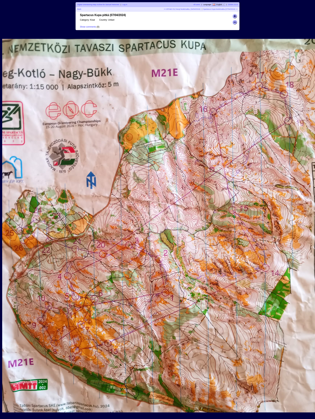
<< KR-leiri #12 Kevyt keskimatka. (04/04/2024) (182, 9)
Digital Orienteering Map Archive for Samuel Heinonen (98, 4)
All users (196, 4)
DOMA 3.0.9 (233, 4)
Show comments (88, 27)
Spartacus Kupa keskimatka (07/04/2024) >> (220, 9)
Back (79, 9)
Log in (124, 4)
